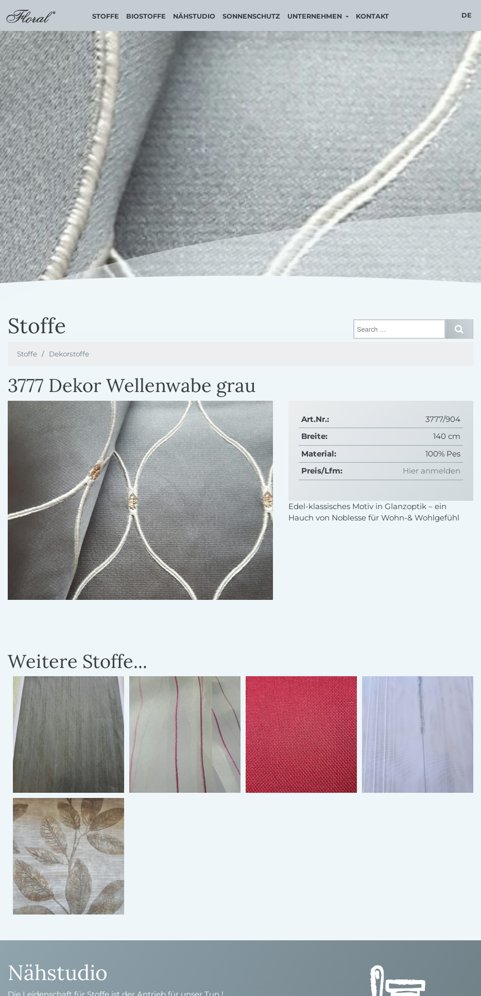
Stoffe (105, 16)
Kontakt (372, 16)
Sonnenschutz (251, 16)
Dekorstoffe (69, 354)
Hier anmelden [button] (431, 471)
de (466, 15)
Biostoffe (146, 16)
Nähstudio (194, 16)
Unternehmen (315, 16)
